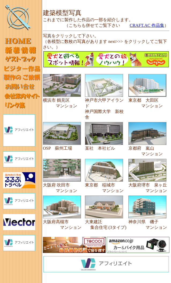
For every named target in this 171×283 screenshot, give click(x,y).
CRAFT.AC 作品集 (147, 25)
